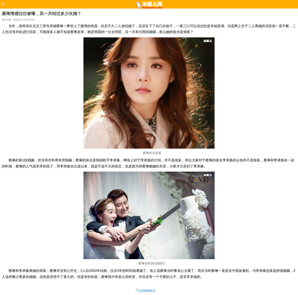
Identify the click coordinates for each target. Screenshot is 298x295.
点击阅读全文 (146, 290)
